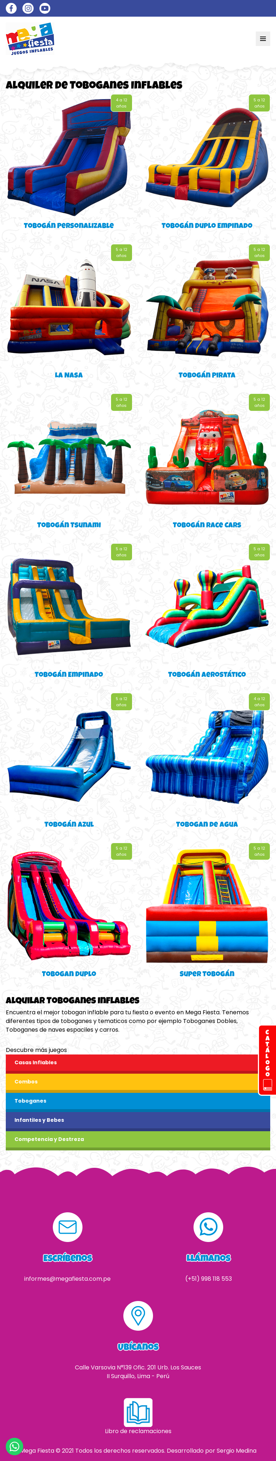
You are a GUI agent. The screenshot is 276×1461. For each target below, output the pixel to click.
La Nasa (69, 376)
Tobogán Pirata (207, 376)
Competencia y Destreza (49, 1139)
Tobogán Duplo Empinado (207, 226)
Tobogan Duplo (69, 974)
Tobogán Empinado (69, 675)
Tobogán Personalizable (69, 226)
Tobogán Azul (69, 825)
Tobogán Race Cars (207, 526)
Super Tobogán (207, 974)
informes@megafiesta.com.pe (67, 1279)
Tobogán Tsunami (69, 526)
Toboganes (30, 1100)
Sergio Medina (236, 1451)
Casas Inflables (35, 1062)
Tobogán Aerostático (207, 675)
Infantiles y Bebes (39, 1120)
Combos (26, 1081)
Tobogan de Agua (207, 825)
